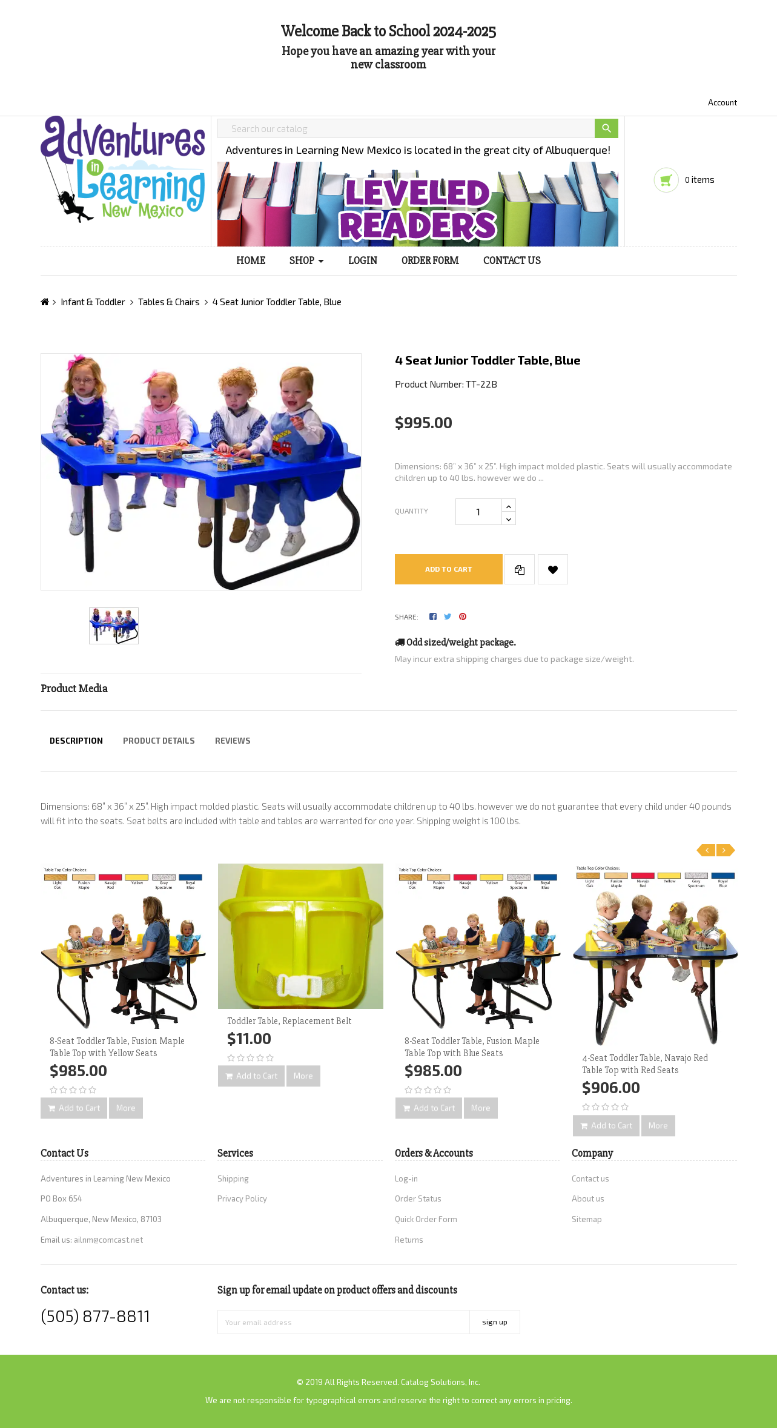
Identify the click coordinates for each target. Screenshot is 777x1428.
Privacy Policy (242, 1198)
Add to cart (448, 568)
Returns (409, 1240)
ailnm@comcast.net (108, 1240)
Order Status (418, 1198)
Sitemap (587, 1219)
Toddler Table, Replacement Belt (289, 1021)
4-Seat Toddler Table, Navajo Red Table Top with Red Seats (645, 1064)
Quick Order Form (426, 1219)
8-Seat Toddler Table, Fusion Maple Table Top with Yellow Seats (117, 1047)
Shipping (233, 1178)
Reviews (233, 740)
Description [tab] (76, 740)
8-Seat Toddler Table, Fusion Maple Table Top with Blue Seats (472, 1047)
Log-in (406, 1178)
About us (588, 1198)
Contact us (590, 1178)
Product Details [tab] (159, 740)
